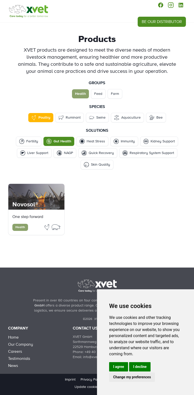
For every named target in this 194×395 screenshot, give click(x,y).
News (13, 366)
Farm (115, 94)
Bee (156, 117)
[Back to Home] (97, 286)
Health (80, 94)
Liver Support (34, 153)
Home (13, 337)
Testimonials (19, 359)
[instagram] (171, 5)
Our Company (20, 344)
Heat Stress (92, 141)
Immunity (124, 141)
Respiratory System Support (148, 153)
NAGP (65, 153)
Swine (97, 117)
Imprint (70, 379)
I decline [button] (140, 367)
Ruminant (70, 117)
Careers (15, 351)
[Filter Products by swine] (56, 227)
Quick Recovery (98, 153)
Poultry (40, 117)
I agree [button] (118, 367)
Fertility (28, 141)
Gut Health (58, 141)
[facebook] (161, 5)
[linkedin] (181, 5)
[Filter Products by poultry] (47, 227)
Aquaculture (127, 117)
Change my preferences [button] (132, 377)
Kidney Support (159, 141)
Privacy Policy (92, 379)
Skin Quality (97, 164)
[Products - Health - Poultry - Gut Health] (28, 11)
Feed (98, 94)
